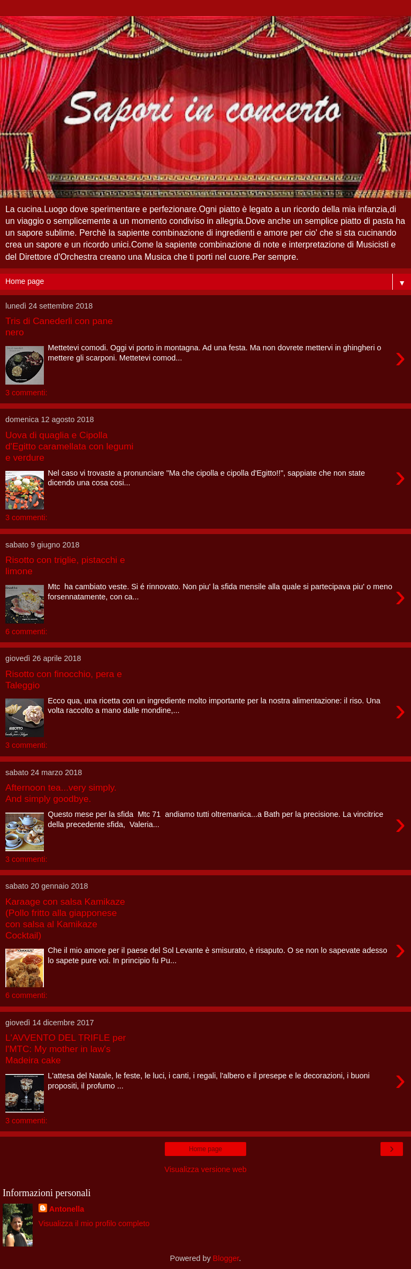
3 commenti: (26, 392)
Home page (205, 1149)
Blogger (226, 1258)
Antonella (67, 1209)
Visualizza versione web (205, 1169)
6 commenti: (26, 631)
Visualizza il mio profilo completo (94, 1223)
